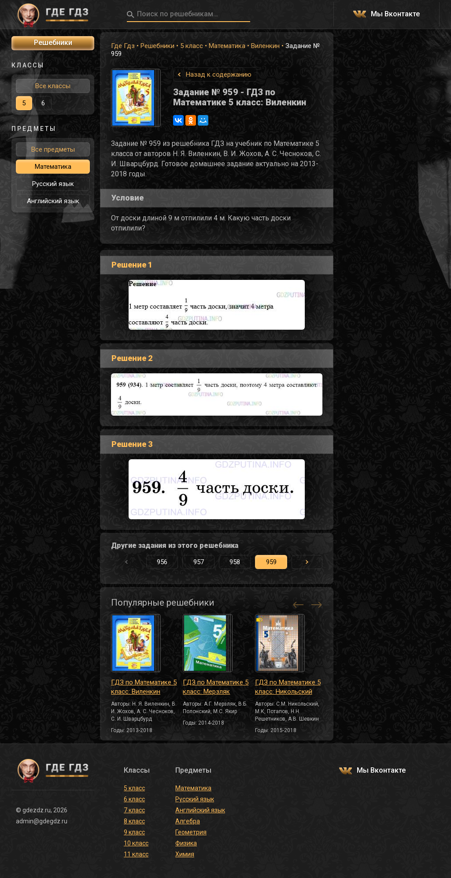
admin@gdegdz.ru (41, 821)
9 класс (134, 832)
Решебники (157, 46)
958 (234, 562)
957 (198, 562)
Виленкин (265, 46)
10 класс (136, 843)
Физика (186, 843)
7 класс (134, 810)
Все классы (52, 86)
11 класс (136, 854)
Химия (184, 854)
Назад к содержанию (218, 74)
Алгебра (187, 821)
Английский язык (53, 201)
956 (162, 562)
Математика (227, 46)
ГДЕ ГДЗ (52, 14)
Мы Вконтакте (395, 14)
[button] (307, 562)
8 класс (134, 821)
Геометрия (191, 832)
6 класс (134, 799)
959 (271, 562)
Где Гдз (123, 46)
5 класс (191, 46)
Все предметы (53, 149)
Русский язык (53, 184)
